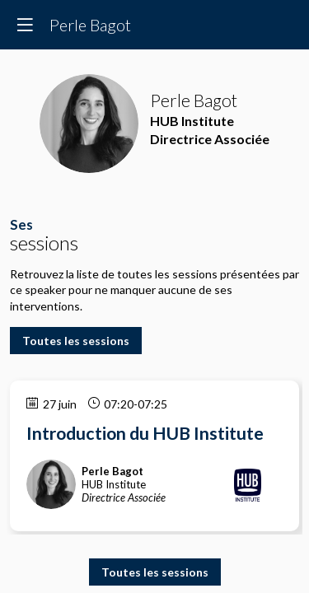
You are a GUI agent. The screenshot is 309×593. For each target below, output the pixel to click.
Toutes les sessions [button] (75, 341)
